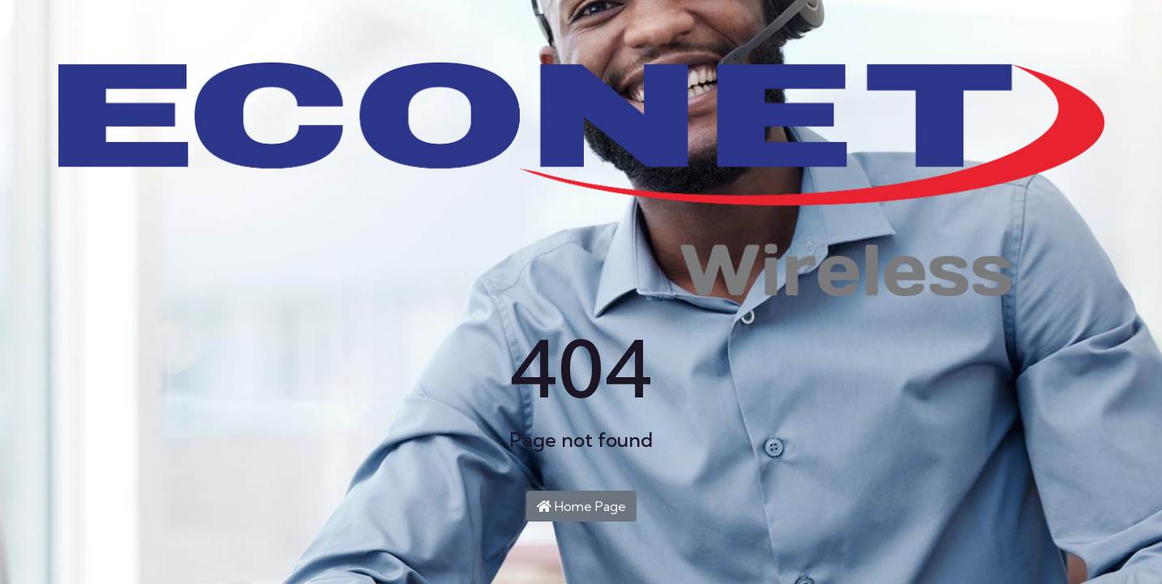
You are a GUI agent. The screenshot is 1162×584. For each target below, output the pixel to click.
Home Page (581, 506)
